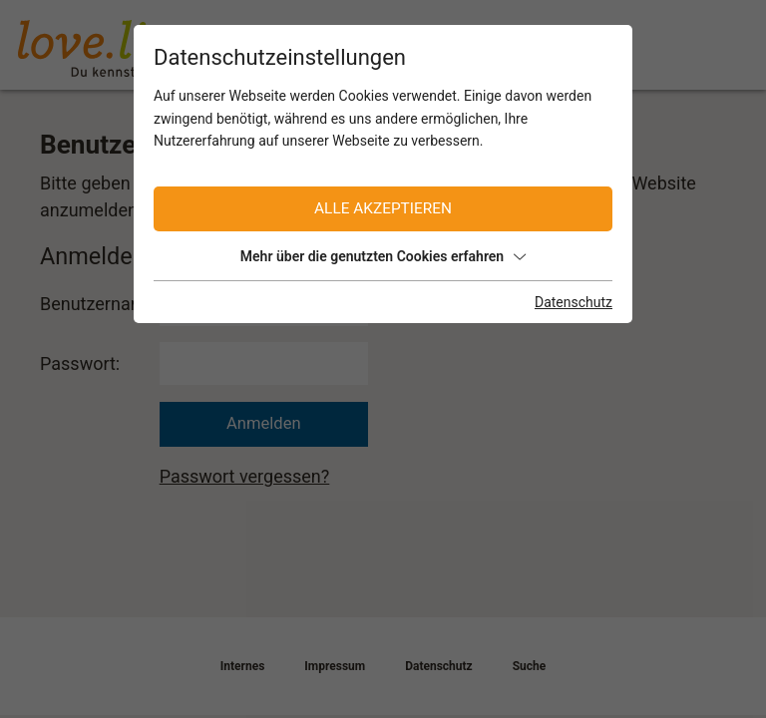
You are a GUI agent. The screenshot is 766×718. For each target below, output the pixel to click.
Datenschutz (573, 302)
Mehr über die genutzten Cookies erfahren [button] (383, 256)
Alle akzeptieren (383, 208)
